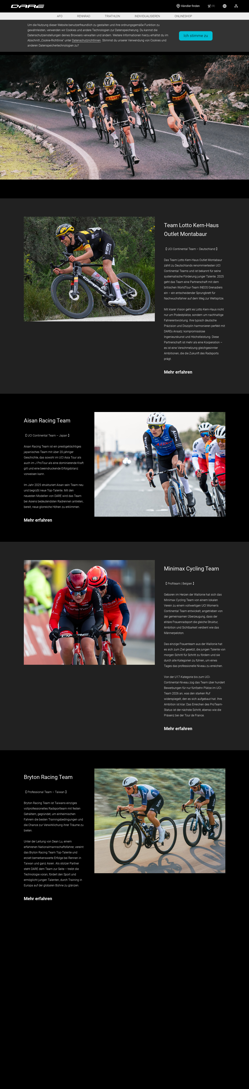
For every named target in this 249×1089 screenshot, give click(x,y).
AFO (59, 16)
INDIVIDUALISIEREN (147, 16)
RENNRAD (83, 16)
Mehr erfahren (178, 372)
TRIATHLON (112, 16)
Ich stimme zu (196, 35)
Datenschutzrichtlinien (86, 40)
